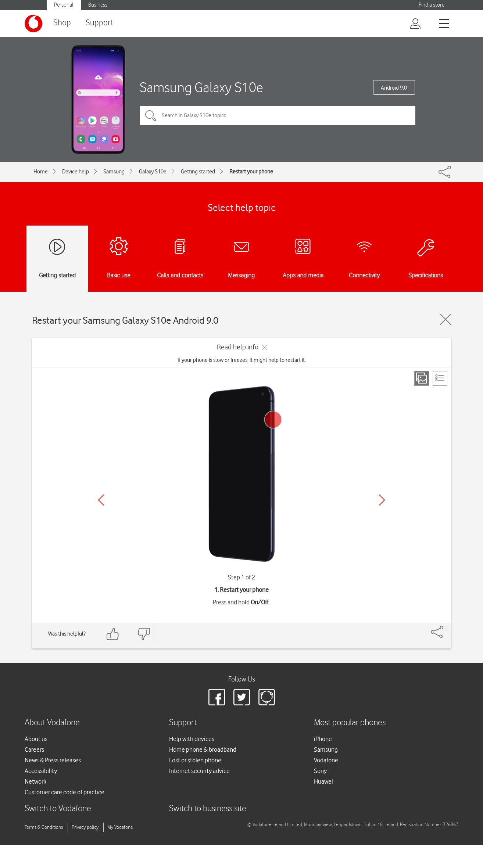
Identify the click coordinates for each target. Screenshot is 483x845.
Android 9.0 (394, 87)
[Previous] (101, 500)
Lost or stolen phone (195, 760)
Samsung (114, 171)
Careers (34, 749)
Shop (62, 23)
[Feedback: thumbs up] (113, 634)
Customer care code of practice (64, 792)
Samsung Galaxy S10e (201, 87)
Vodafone (326, 760)
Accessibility (41, 770)
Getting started (198, 171)
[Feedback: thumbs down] (143, 634)
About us (36, 738)
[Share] (445, 628)
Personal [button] (64, 5)
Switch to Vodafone (58, 808)
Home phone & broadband (202, 749)
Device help (75, 171)
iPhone (323, 738)
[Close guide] (445, 319)
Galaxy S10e (153, 171)
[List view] (440, 378)
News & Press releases (53, 760)
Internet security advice (199, 770)
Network (35, 781)
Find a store (431, 5)
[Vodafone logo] (33, 23)
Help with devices (191, 738)
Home (40, 171)
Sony (320, 770)
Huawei (323, 781)
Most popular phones (350, 722)
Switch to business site (207, 808)
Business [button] (97, 5)
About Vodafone (52, 722)
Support (99, 23)
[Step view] (421, 378)
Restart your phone (251, 171)
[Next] (382, 500)
